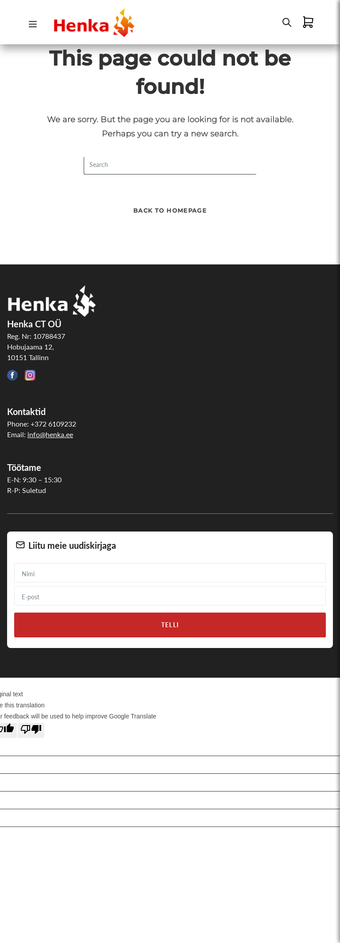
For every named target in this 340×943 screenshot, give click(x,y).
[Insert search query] (170, 166)
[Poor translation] (31, 730)
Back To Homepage (170, 210)
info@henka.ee (50, 434)
